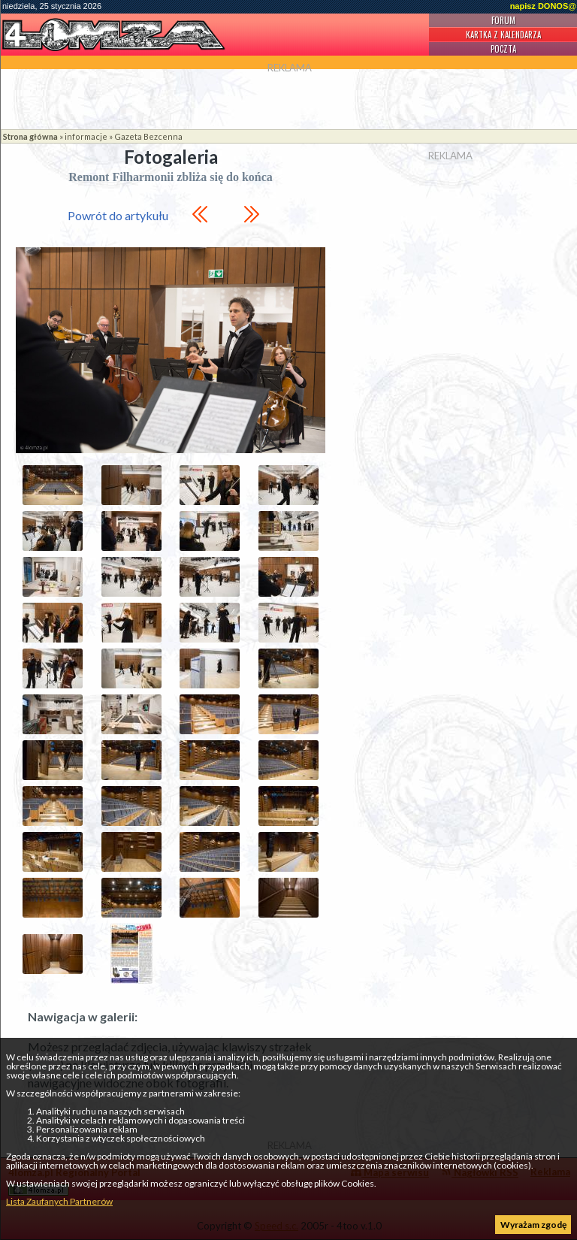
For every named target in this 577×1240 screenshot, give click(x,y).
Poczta (503, 49)
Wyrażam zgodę (533, 1224)
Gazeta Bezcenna (148, 136)
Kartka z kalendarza (503, 35)
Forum (503, 20)
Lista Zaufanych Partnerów (59, 1201)
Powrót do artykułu (118, 215)
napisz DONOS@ (543, 6)
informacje (86, 136)
